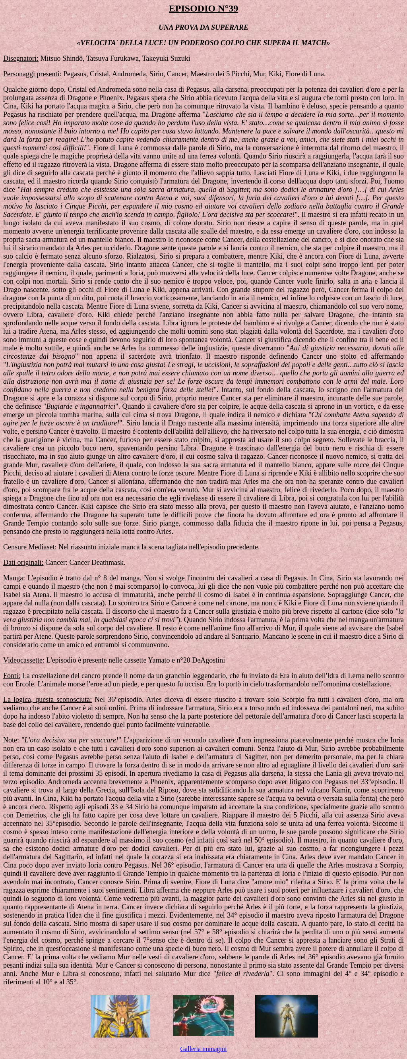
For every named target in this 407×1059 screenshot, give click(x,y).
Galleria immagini (203, 1048)
